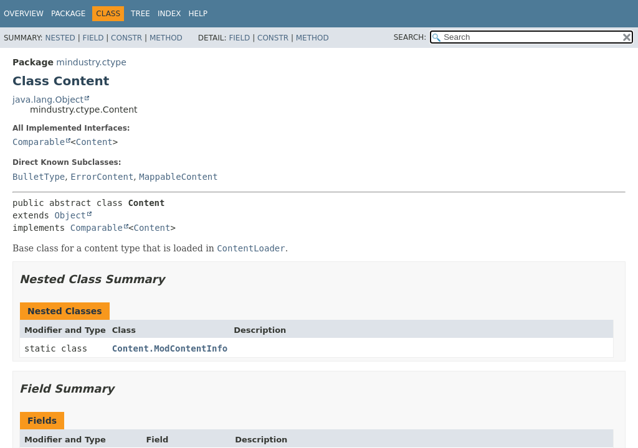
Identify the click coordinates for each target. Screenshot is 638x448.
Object (70, 215)
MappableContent (178, 177)
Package (68, 13)
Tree (140, 13)
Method (166, 38)
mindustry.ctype (91, 62)
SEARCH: (410, 37)
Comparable (38, 142)
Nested (60, 38)
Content (94, 142)
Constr (126, 38)
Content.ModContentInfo (169, 348)
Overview (24, 13)
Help (198, 13)
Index (169, 13)
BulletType (38, 177)
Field (92, 38)
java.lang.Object (47, 100)
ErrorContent (101, 177)
